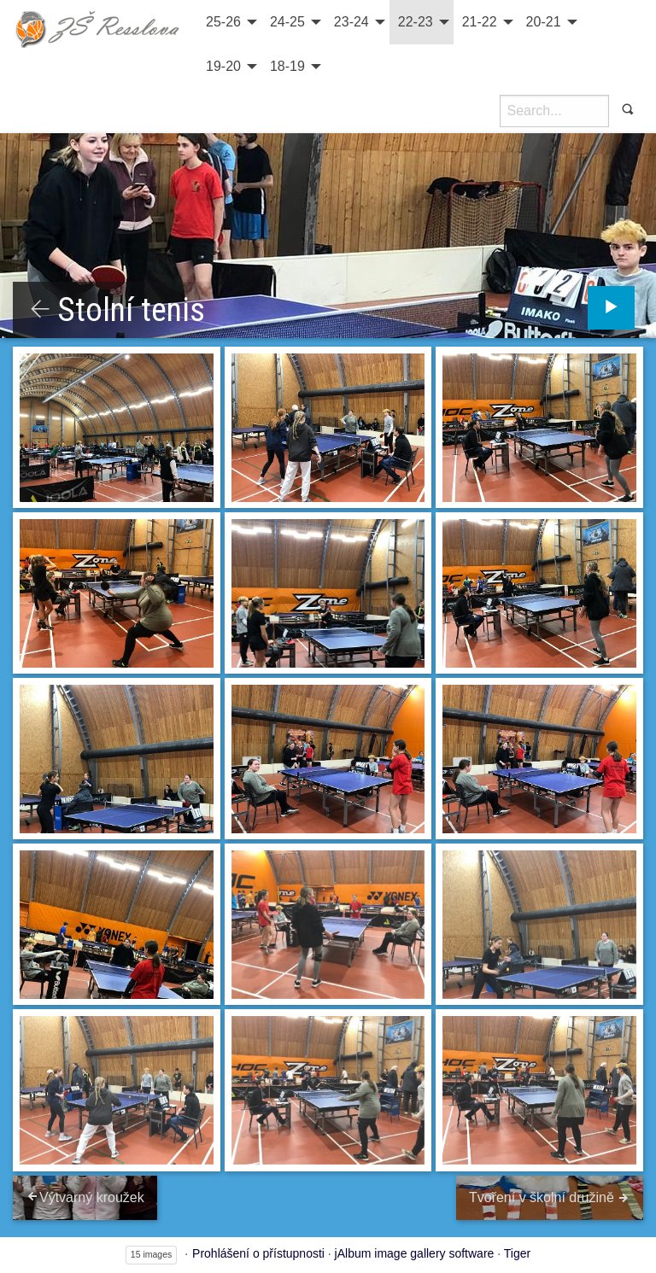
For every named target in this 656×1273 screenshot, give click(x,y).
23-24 (351, 22)
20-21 (543, 22)
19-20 (223, 66)
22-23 (415, 22)
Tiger (517, 1253)
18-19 (287, 66)
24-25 (287, 22)
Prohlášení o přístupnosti (258, 1253)
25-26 (223, 22)
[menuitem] (229, 22)
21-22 (479, 22)
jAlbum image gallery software (415, 1253)
